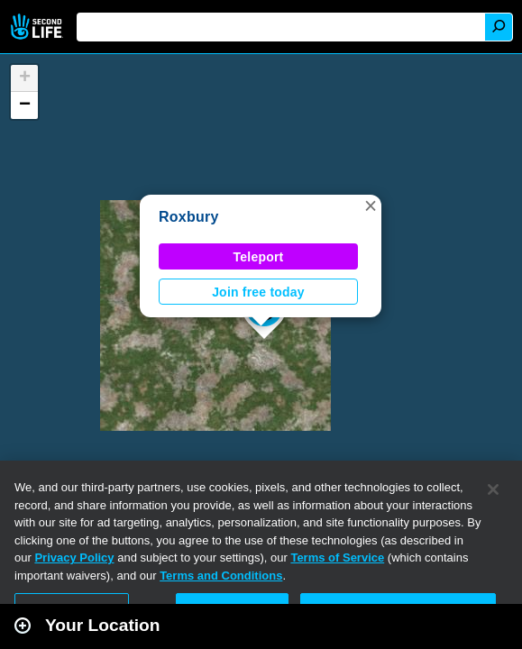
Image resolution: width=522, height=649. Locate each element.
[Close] (493, 489)
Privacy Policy (74, 557)
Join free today (258, 292)
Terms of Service (337, 557)
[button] (370, 205)
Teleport (259, 257)
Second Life (38, 27)
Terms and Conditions (221, 575)
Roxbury (189, 216)
